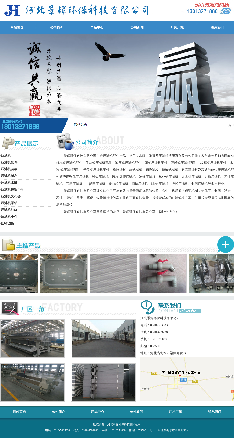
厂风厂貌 (177, 27)
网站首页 (16, 27)
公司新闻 (137, 27)
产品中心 (96, 27)
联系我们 (217, 27)
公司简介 (56, 27)
